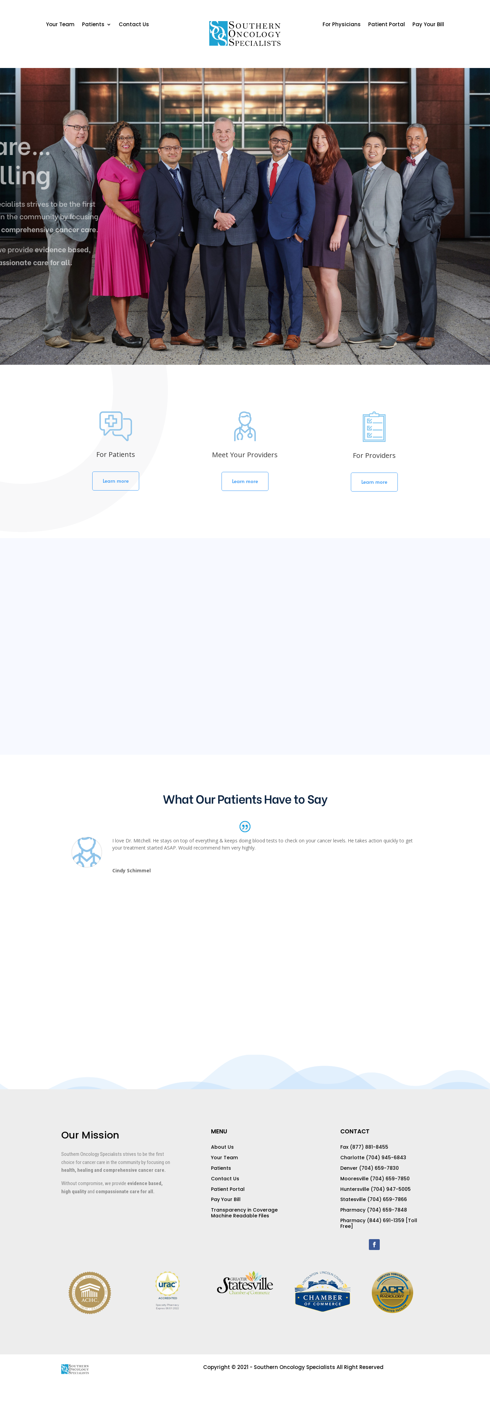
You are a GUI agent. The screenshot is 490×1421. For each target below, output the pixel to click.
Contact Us (134, 25)
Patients (93, 25)
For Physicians (342, 25)
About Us (222, 1147)
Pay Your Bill (428, 25)
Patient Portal (386, 25)
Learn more (116, 480)
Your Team (60, 25)
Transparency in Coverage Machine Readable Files (244, 1212)
